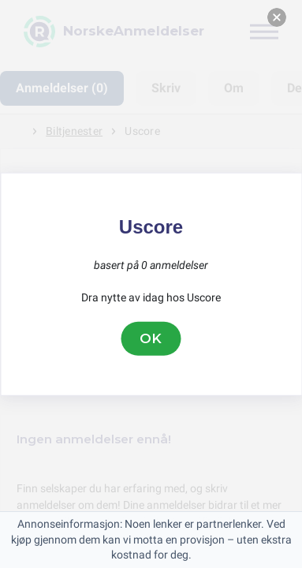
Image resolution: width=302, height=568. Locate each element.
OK (151, 338)
